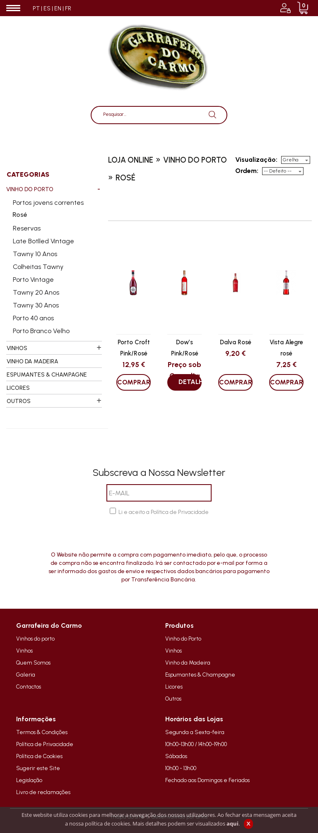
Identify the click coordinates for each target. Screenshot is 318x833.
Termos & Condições (41, 732)
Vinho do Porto (183, 638)
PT (36, 8)
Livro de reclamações (43, 792)
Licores (174, 686)
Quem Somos (33, 662)
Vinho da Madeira (187, 662)
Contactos (28, 686)
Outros (173, 698)
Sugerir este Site (38, 768)
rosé (125, 177)
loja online (130, 160)
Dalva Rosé (235, 342)
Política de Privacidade (44, 744)
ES (47, 8)
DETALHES (190, 382)
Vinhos (24, 650)
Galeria (25, 674)
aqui (232, 823)
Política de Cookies (39, 756)
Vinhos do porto (35, 638)
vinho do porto (195, 160)
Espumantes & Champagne (200, 674)
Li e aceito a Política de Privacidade (163, 512)
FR (68, 8)
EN (57, 8)
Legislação (29, 780)
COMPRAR (133, 382)
